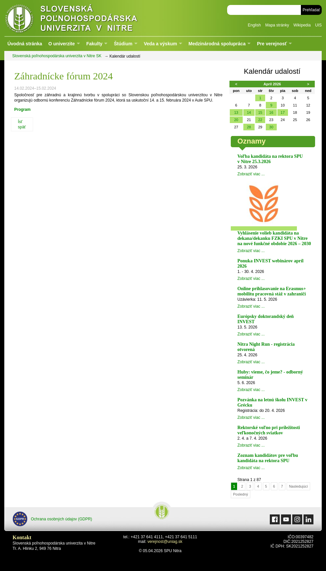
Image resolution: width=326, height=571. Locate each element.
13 (236, 112)
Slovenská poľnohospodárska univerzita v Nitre (85, 18)
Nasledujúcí (298, 486)
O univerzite (61, 43)
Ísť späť (22, 124)
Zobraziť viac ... (251, 174)
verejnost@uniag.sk (165, 541)
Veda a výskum (160, 43)
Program (22, 109)
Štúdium (123, 43)
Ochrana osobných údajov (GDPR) (52, 518)
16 (271, 112)
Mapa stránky (277, 25)
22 (260, 120)
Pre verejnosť (272, 43)
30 (271, 127)
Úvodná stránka (24, 43)
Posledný (240, 494)
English (254, 25)
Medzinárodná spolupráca (217, 43)
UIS (318, 25)
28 (249, 127)
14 (249, 112)
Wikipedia (302, 25)
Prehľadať (311, 10)
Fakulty (94, 43)
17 (283, 112)
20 (236, 120)
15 (260, 112)
